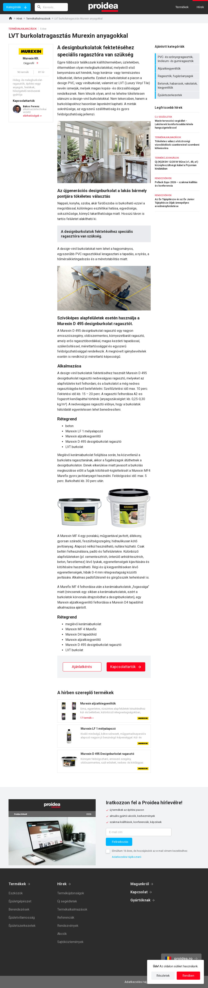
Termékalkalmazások (38, 18)
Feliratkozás (120, 841)
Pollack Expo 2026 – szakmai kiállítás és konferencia (177, 182)
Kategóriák (13, 7)
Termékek (17, 884)
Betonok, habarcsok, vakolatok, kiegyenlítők (177, 85)
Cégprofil (31, 61)
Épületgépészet (20, 901)
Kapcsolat (139, 892)
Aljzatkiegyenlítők (177, 68)
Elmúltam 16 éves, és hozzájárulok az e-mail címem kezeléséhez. (150, 850)
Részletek (163, 975)
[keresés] (51, 7)
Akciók (62, 934)
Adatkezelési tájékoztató (126, 856)
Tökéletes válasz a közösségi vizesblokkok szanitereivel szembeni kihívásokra (177, 143)
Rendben (188, 975)
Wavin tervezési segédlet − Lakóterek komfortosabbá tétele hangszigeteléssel (177, 122)
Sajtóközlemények (70, 942)
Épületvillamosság (22, 917)
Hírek (19, 18)
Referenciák (65, 917)
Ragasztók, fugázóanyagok (177, 76)
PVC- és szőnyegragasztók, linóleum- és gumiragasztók (177, 59)
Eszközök (16, 893)
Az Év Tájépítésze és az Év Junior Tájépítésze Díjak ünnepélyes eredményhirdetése (177, 201)
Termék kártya (104, 711)
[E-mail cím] (138, 832)
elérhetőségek (31, 115)
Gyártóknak (140, 900)
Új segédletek (67, 901)
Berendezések (19, 909)
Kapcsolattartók (126, 667)
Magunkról (139, 884)
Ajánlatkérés (82, 667)
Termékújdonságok (70, 893)
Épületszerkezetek (177, 95)
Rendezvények (67, 926)
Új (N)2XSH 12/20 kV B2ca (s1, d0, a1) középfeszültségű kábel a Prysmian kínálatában (177, 163)
